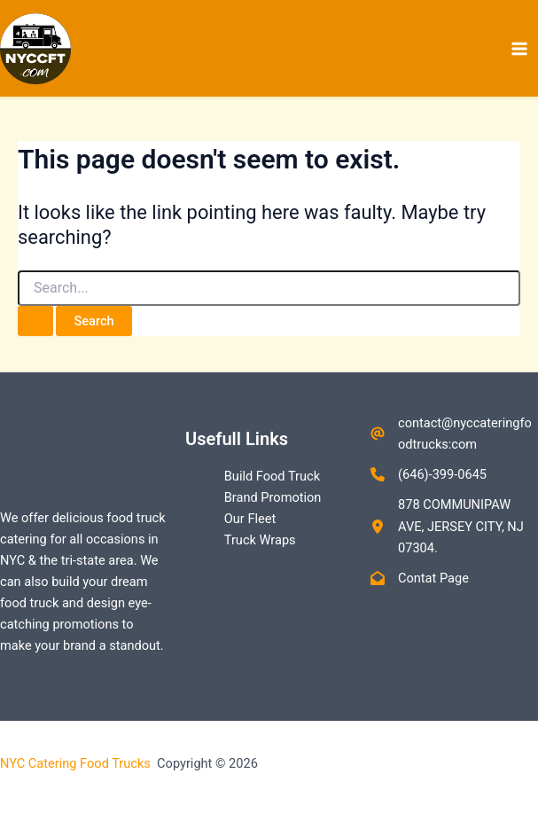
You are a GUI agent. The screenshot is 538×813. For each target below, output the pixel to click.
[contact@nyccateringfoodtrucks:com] (454, 433)
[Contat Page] (419, 578)
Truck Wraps (260, 540)
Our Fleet (250, 519)
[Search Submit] (35, 321)
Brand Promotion (273, 497)
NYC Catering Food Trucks (77, 763)
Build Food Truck (272, 476)
